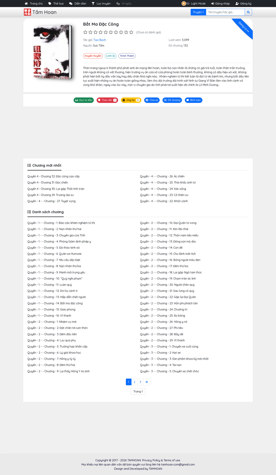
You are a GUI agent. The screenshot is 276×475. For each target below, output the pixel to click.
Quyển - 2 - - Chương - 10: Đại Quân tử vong (168, 223)
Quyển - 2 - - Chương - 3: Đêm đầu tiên (52, 334)
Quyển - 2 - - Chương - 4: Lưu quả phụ (51, 340)
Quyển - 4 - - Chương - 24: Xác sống (163, 189)
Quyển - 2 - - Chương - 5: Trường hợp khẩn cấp (57, 346)
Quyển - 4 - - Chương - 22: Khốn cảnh (164, 201)
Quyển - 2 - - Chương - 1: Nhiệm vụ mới (51, 321)
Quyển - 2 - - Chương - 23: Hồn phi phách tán (169, 303)
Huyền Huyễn (93, 55)
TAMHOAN (134, 460)
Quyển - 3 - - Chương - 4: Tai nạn (160, 365)
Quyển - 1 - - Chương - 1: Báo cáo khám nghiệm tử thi (61, 223)
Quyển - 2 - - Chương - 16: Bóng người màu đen (170, 260)
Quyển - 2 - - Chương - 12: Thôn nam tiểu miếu (169, 235)
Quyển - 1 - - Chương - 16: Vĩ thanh (49, 315)
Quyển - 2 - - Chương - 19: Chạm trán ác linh (168, 278)
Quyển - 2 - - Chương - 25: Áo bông (162, 315)
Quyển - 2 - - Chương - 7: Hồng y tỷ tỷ (51, 359)
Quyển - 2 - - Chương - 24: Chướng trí (163, 309)
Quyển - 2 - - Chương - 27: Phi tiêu (161, 328)
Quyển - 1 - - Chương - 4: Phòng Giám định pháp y (59, 241)
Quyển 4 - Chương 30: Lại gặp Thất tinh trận (55, 189)
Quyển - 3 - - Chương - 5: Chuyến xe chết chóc (169, 371)
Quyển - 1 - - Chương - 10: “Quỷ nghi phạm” (55, 278)
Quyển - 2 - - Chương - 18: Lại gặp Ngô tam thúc (171, 272)
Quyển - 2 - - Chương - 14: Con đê (161, 247)
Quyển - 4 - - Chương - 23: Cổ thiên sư (164, 195)
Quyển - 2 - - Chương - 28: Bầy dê (161, 334)
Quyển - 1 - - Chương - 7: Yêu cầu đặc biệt (53, 260)
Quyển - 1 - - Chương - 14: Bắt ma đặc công (55, 303)
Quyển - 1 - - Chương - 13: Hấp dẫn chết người (56, 297)
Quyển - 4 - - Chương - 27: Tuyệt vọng (51, 201)
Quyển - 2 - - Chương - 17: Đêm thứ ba (164, 266)
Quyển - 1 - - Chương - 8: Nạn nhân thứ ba (54, 266)
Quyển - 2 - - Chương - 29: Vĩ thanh (162, 340)
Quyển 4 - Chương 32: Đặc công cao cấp (53, 176)
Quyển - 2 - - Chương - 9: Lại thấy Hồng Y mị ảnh (58, 371)
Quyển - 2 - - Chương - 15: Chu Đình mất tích (168, 253)
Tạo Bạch (99, 40)
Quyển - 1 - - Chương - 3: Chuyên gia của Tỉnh (56, 235)
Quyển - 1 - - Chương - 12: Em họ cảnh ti (52, 291)
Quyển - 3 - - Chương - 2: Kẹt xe (160, 352)
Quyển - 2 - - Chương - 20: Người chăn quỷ (167, 284)
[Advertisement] (138, 132)
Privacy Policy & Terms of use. (161, 460)
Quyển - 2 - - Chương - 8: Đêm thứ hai (51, 365)
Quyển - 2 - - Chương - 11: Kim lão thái (164, 229)
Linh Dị (110, 55)
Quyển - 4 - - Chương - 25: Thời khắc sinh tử (168, 182)
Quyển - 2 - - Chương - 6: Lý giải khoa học (54, 352)
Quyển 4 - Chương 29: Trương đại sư (50, 195)
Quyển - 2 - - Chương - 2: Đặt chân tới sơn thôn (57, 328)
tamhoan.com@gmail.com (178, 464)
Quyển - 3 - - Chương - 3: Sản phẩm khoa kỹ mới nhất (174, 359)
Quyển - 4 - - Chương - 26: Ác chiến (162, 176)
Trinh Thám (127, 55)
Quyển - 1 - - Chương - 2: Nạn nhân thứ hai (54, 229)
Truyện (197, 12)
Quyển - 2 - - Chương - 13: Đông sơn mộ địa (168, 241)
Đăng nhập (220, 3)
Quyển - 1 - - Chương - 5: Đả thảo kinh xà (53, 247)
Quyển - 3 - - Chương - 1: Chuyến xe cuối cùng (169, 346)
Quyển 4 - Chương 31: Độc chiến (47, 182)
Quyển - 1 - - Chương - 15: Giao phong (51, 309)
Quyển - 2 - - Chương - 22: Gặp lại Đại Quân (168, 297)
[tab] (172, 100)
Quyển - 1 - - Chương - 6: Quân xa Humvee (54, 253)
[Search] (225, 12)
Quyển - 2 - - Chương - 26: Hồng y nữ (163, 321)
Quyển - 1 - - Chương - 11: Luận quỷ (49, 284)
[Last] (146, 382)
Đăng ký (243, 3)
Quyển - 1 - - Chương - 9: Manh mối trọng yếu (56, 272)
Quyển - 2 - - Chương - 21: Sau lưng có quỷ (167, 291)
